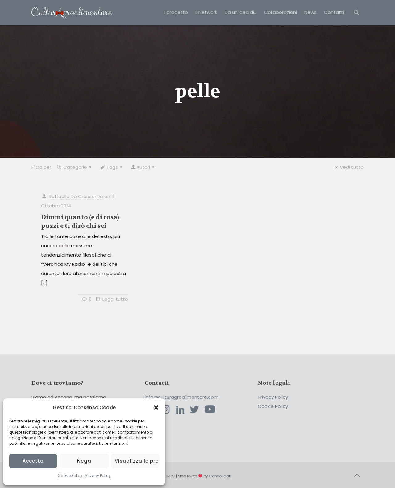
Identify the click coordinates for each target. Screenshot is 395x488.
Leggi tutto (115, 299)
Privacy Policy (98, 475)
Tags (111, 167)
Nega (84, 461)
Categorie (75, 167)
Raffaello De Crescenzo (76, 196)
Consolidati (220, 476)
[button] (156, 408)
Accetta (33, 461)
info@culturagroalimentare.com (181, 397)
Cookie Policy (70, 475)
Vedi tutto (348, 167)
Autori (143, 167)
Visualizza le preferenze (137, 461)
